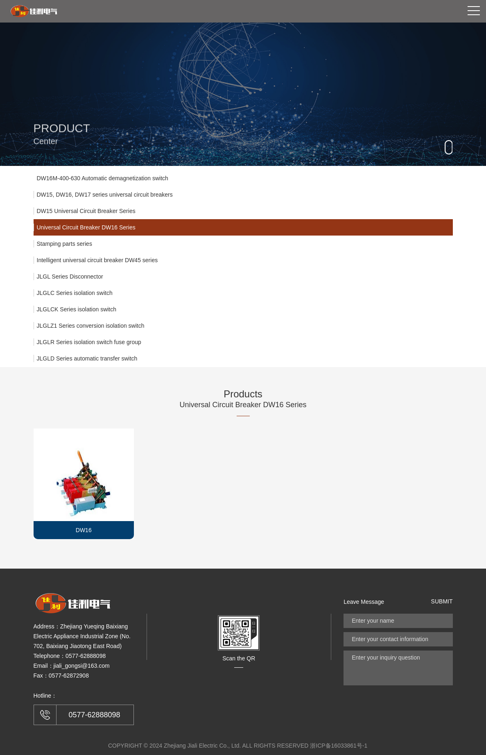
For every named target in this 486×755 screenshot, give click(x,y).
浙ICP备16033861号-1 (338, 745)
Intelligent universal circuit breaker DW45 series (97, 260)
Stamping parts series (64, 243)
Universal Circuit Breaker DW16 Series (86, 227)
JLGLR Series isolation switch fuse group (89, 342)
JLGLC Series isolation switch (75, 293)
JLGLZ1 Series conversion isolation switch (91, 325)
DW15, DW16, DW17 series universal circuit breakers (105, 194)
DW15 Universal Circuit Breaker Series (86, 211)
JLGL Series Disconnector (70, 276)
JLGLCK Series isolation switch (77, 309)
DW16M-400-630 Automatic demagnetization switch (102, 178)
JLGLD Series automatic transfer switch (87, 358)
